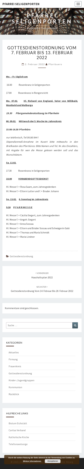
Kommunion (15, 387)
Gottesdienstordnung (21, 256)
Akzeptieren (52, 461)
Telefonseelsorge (18, 444)
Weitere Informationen (32, 461)
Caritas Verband (17, 430)
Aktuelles (14, 352)
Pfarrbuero (55, 64)
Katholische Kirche (19, 437)
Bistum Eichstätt (18, 423)
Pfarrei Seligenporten (20, 4)
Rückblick (14, 394)
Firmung (13, 359)
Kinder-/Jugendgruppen (21, 380)
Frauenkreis (15, 366)
